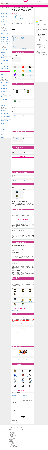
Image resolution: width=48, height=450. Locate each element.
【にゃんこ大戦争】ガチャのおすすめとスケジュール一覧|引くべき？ (42, 22)
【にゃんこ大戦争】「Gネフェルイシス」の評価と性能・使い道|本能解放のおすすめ (41, 40)
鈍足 (22, 108)
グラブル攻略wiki (11, 429)
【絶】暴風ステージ (3, 94)
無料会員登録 (40, 1)
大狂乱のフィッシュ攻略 (15, 310)
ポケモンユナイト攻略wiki (12, 438)
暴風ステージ (2, 93)
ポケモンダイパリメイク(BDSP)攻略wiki (14, 427)
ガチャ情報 (18, 5)
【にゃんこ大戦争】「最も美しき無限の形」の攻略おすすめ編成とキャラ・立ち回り (41, 49)
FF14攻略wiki (10, 440)
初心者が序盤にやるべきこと (4, 110)
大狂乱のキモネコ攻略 (15, 227)
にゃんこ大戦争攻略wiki (12, 433)
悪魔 (30, 75)
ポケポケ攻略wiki (11, 436)
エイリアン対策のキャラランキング (5, 66)
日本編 (2, 74)
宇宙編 (2, 77)
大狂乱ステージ (3, 91)
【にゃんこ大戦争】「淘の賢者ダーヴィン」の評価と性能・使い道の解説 (41, 47)
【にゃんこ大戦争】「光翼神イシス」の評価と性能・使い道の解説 (41, 42)
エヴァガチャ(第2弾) (25, 395)
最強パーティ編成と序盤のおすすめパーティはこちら (23, 308)
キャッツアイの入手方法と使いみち (5, 116)
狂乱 (29, 5)
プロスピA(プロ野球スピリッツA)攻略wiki (14, 442)
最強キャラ (13, 5)
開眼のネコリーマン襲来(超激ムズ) (5, 82)
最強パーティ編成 (3, 52)
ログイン (44, 1)
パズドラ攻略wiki (11, 430)
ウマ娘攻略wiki (11, 428)
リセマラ (8, 5)
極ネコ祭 (17, 138)
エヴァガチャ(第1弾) (14, 395)
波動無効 (15, 115)
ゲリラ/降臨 (24, 5)
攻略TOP (2, 5)
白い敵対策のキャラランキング (5, 54)
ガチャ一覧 (17, 359)
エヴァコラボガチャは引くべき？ (17, 17)
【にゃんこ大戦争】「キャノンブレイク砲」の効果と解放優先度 (41, 51)
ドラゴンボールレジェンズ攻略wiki (13, 435)
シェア (13, 30)
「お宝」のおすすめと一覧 (4, 120)
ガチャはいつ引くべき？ (4, 30)
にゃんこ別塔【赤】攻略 (4, 13)
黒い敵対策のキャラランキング (5, 57)
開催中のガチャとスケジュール (16, 143)
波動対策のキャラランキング (4, 63)
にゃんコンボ (40, 5)
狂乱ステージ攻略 (28, 359)
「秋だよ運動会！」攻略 (4, 88)
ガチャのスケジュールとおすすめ (17, 16)
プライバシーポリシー (24, 430)
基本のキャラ (2, 137)
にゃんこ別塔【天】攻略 (4, 16)
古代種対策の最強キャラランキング (5, 68)
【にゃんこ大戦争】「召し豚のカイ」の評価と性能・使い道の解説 (41, 39)
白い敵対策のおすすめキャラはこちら (23, 219)
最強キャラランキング (15, 14)
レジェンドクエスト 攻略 (4, 24)
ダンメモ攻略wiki (11, 444)
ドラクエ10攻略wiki (11, 443)
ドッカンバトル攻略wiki (12, 432)
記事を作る (37, 1)
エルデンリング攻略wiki (12, 445)
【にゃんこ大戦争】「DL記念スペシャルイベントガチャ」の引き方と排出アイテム (41, 53)
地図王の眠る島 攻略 (3, 22)
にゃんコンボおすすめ (26, 180)
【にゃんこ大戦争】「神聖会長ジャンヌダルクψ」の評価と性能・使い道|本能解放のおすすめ (41, 37)
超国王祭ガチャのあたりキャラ (5, 33)
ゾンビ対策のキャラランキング (5, 60)
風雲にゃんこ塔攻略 (3, 21)
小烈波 (15, 108)
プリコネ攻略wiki (11, 434)
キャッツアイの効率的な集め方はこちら (23, 156)
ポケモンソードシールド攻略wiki (13, 446)
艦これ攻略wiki (11, 441)
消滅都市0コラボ (3, 105)
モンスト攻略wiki (11, 431)
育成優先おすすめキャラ (23, 323)
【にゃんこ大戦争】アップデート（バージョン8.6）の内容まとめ (42, 24)
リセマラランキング (17, 358)
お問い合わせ (22, 427)
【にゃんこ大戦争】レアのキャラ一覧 (42, 29)
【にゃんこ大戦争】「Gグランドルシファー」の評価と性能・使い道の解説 (41, 44)
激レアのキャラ (3, 132)
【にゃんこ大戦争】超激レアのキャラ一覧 (42, 27)
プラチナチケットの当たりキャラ (5, 41)
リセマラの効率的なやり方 (4, 113)
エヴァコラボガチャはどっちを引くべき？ (18, 18)
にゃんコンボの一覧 (14, 180)
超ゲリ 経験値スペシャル (4, 99)
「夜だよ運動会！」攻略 (4, 85)
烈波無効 (23, 115)
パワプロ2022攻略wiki (11, 437)
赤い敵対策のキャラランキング (5, 55)
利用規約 (24, 400)
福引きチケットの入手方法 (4, 43)
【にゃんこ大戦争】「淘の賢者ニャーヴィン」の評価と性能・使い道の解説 (41, 46)
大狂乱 (35, 5)
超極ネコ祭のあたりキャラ (4, 32)
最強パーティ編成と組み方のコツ (17, 15)
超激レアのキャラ (3, 131)
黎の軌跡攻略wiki (11, 439)
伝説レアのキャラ (3, 129)
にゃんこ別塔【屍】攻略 (4, 19)
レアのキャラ (2, 134)
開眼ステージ (2, 96)
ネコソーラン (22, 294)
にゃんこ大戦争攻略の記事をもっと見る (43, 54)
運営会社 (22, 428)
